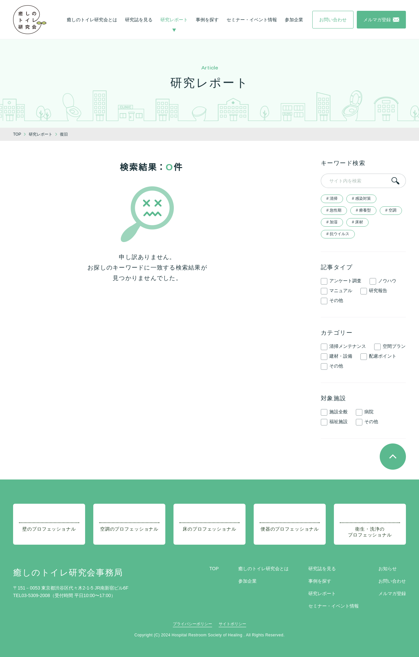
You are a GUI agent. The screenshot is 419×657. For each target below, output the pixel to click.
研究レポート (174, 19)
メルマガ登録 (392, 593)
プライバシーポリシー (192, 624)
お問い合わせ (392, 581)
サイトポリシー (232, 624)
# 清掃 (331, 198)
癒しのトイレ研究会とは (92, 19)
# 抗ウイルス (337, 234)
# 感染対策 (361, 198)
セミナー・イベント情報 (252, 19)
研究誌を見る (139, 19)
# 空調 (390, 210)
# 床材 (357, 222)
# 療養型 (363, 210)
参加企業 (294, 19)
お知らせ (387, 568)
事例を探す (207, 19)
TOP (214, 568)
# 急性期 (333, 210)
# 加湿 (331, 222)
